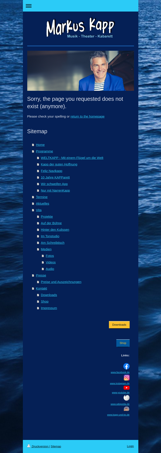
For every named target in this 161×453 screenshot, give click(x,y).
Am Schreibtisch (52, 242)
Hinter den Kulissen (55, 229)
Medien (46, 249)
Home (40, 145)
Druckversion (38, 446)
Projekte (47, 216)
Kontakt (41, 288)
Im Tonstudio (50, 236)
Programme (44, 151)
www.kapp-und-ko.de (118, 414)
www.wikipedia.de (120, 404)
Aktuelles (42, 203)
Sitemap (56, 446)
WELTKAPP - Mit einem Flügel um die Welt (72, 158)
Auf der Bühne (51, 223)
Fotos (50, 256)
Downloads (49, 295)
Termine (41, 197)
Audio (50, 269)
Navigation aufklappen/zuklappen (80, 5)
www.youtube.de (121, 392)
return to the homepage (88, 116)
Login (130, 446)
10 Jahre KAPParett (55, 177)
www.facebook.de (120, 372)
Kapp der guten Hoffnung (59, 164)
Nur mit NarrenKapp (55, 190)
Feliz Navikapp (51, 171)
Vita (39, 210)
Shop (45, 301)
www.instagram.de (120, 383)
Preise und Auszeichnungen (61, 282)
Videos (51, 262)
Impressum (49, 308)
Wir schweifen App (54, 184)
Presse (41, 275)
